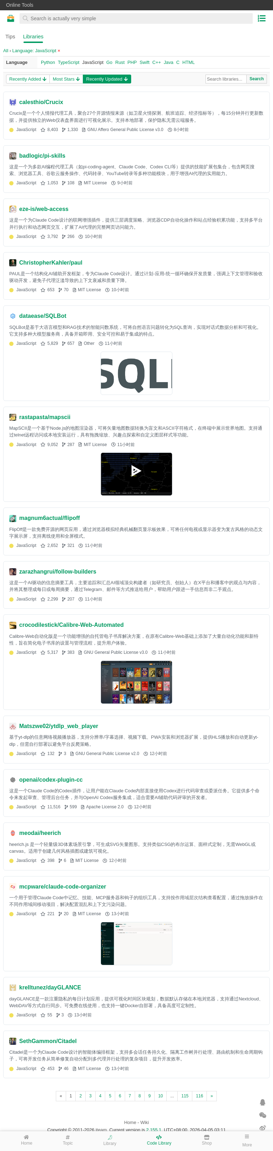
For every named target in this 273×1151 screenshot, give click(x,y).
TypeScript (68, 62)
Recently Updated (106, 79)
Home (130, 1122)
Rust (119, 62)
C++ (156, 62)
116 (199, 1095)
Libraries (33, 36)
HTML (188, 62)
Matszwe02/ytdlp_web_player (58, 726)
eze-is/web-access (44, 209)
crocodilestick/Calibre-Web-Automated (71, 625)
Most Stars (66, 79)
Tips (10, 36)
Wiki (144, 1122)
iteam (101, 1130)
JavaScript (92, 62)
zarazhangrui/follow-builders (57, 572)
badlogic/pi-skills (42, 156)
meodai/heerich (40, 833)
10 (160, 1095)
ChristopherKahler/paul (50, 263)
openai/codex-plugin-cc (51, 780)
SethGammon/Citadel (48, 1041)
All (5, 50)
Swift (145, 62)
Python (48, 62)
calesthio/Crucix (41, 102)
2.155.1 (153, 1130)
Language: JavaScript (36, 50)
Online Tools (19, 5)
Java (168, 62)
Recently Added (27, 79)
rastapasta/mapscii (44, 417)
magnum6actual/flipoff (49, 518)
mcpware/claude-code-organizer (62, 887)
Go (109, 62)
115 (184, 1095)
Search (257, 78)
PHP (131, 62)
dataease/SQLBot (42, 316)
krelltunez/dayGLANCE (50, 987)
